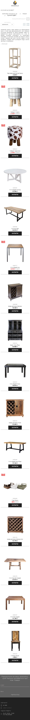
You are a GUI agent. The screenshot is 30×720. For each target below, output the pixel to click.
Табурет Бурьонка (15, 151)
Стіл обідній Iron (15, 267)
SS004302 (15, 110)
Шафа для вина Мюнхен (15, 306)
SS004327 (15, 149)
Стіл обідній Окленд (15, 189)
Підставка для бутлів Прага (15, 73)
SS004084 (15, 498)
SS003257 (15, 382)
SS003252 (15, 343)
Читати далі (4, 44)
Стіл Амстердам (15, 617)
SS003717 (15, 265)
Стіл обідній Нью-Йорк (15, 461)
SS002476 (15, 576)
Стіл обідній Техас (15, 384)
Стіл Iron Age (15, 228)
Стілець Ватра (15, 655)
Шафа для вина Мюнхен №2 (15, 539)
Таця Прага (15, 500)
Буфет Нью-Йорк (15, 345)
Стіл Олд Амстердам (15, 578)
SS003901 (15, 188)
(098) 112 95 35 (7, 708)
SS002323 (15, 421)
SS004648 (15, 71)
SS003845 (15, 226)
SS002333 (15, 653)
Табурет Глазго (15, 112)
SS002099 (15, 304)
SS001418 (15, 537)
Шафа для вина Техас (15, 422)
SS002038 (15, 459)
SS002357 (15, 615)
